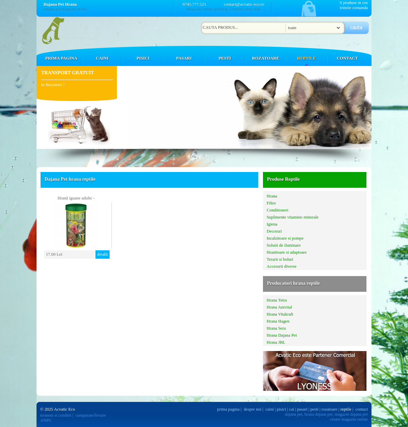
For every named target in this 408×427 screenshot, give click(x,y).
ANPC (46, 420)
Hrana (272, 196)
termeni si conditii (55, 415)
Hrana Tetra (277, 300)
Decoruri (274, 231)
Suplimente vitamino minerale (293, 217)
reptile (345, 409)
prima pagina (228, 409)
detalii (102, 254)
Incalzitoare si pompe (285, 238)
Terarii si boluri (280, 259)
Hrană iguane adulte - (76, 198)
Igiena (272, 224)
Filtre (271, 203)
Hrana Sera (276, 328)
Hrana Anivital (279, 307)
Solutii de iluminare (284, 245)
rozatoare (330, 409)
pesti (314, 409)
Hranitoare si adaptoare (287, 252)
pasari (302, 409)
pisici (281, 409)
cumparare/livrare (90, 415)
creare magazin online (349, 419)
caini (270, 409)
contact (361, 409)
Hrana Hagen (278, 321)
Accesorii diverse (281, 266)
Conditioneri (277, 210)
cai (291, 409)
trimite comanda (354, 7)
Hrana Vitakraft (280, 314)
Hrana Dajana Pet (282, 335)
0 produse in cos (354, 2)
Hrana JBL (276, 342)
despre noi (252, 409)
